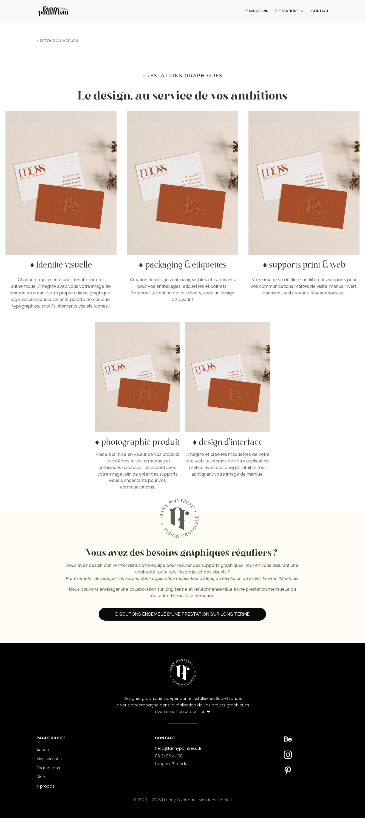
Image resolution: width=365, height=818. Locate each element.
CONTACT (320, 11)
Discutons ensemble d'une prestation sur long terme (182, 614)
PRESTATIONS (287, 11)
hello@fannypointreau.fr (178, 748)
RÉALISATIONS (256, 11)
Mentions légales (215, 800)
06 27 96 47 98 (169, 756)
